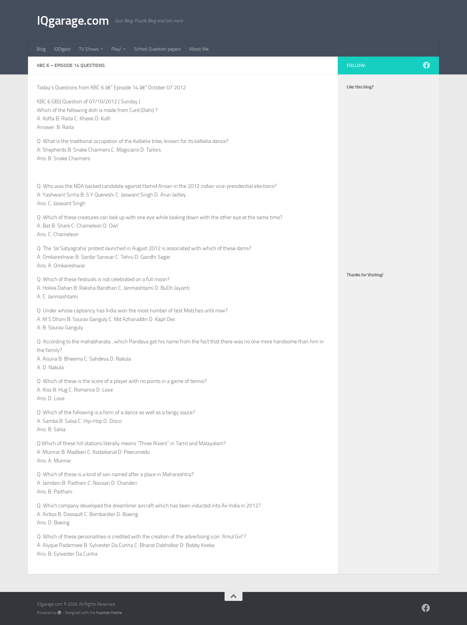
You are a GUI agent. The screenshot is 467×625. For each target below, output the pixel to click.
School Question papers (157, 49)
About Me (198, 49)
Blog (41, 49)
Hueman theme (109, 612)
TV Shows (89, 49)
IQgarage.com (73, 20)
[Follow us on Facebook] (426, 65)
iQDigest (62, 49)
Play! (116, 49)
